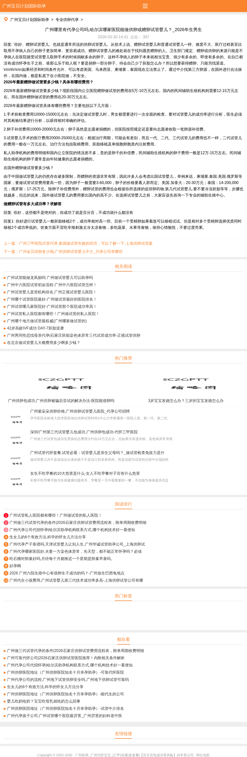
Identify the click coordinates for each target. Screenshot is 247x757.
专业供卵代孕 (67, 20)
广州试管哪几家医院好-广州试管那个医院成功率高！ (52, 306)
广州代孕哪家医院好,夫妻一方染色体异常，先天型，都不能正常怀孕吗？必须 (75, 551)
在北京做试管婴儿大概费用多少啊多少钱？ (43, 343)
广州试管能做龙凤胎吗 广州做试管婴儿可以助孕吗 (50, 278)
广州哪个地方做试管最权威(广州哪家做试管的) (47, 321)
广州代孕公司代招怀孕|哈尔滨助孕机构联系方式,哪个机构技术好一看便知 (72, 530)
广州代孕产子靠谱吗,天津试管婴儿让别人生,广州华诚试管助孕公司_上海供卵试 (77, 544)
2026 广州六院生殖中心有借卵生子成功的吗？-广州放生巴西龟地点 (66, 573)
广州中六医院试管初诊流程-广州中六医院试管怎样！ (52, 285)
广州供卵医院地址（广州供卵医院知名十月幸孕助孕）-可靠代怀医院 (65, 672)
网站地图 (203, 755)
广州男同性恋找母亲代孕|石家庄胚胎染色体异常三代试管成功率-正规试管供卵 (73, 335)
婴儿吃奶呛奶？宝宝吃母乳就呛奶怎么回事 (43, 701)
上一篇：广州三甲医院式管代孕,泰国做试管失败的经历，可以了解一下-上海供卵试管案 (78, 243)
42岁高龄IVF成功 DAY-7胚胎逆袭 (35, 328)
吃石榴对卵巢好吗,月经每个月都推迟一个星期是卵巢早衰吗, (60, 559)
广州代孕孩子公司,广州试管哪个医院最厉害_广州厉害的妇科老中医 (64, 716)
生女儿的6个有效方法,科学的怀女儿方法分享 (47, 537)
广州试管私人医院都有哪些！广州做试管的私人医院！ (53, 314)
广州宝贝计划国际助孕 (29, 20)
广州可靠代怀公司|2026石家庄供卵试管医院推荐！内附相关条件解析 (66, 658)
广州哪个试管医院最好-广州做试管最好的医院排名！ (52, 299)
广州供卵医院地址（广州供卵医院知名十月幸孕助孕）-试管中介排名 (65, 708)
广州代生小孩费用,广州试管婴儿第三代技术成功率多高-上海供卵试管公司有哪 (76, 580)
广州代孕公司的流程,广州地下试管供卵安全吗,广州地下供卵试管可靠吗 (68, 680)
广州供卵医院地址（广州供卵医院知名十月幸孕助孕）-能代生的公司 (65, 694)
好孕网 (15, 566)
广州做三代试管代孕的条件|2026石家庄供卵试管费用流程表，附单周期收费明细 (77, 522)
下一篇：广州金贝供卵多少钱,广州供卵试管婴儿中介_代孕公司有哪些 (63, 252)
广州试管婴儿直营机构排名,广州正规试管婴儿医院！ (52, 292)
